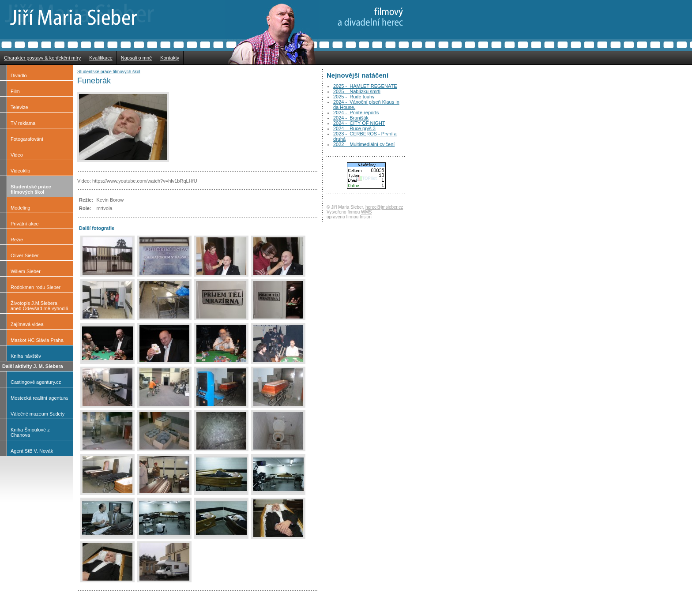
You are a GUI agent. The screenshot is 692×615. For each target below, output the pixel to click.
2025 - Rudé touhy (354, 96)
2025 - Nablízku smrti (356, 91)
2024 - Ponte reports (356, 112)
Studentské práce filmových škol (108, 71)
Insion (366, 216)
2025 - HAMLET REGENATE (365, 86)
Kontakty (169, 57)
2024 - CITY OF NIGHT (359, 123)
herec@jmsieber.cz (384, 207)
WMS (366, 212)
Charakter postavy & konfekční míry (42, 57)
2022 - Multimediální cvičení (364, 144)
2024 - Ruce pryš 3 (354, 128)
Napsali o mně (136, 57)
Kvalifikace (101, 57)
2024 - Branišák (351, 117)
